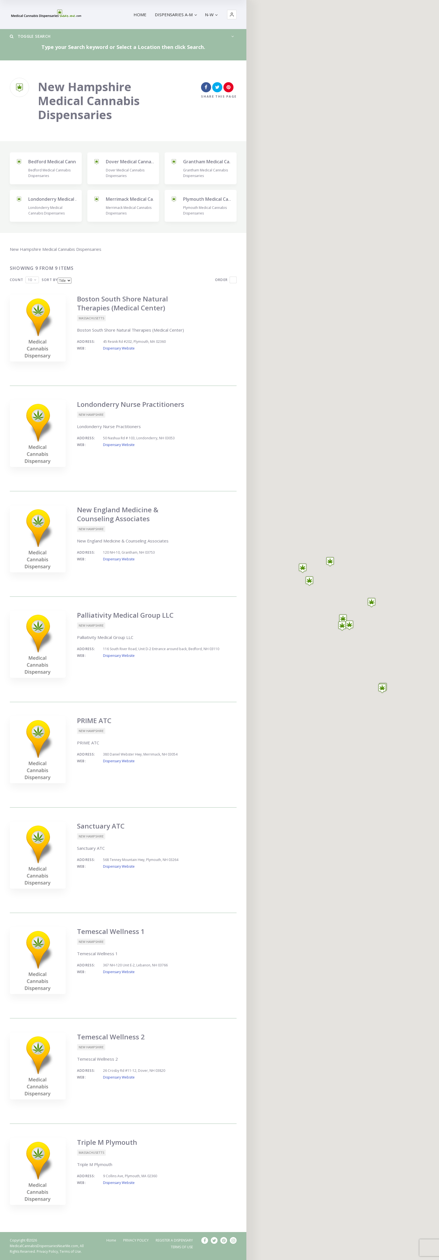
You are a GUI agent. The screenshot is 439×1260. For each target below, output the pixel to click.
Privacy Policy (47, 1251)
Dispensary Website (119, 348)
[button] (232, 14)
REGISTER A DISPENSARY (174, 1240)
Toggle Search (30, 36)
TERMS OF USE (182, 1247)
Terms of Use (70, 1251)
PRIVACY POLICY (136, 1240)
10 (30, 279)
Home (111, 1240)
